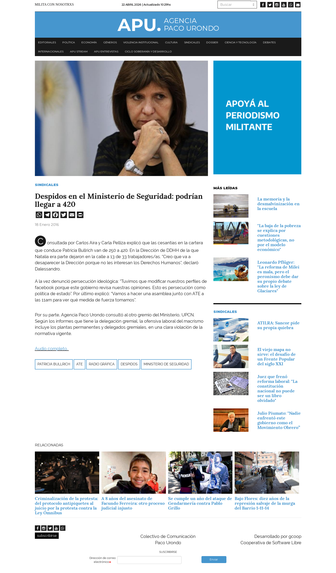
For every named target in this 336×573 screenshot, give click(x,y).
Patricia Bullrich (53, 364)
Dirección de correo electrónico (102, 560)
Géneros (110, 42)
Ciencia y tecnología (240, 42)
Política (68, 42)
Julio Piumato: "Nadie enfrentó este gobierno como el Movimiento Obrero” (279, 420)
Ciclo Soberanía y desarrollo (148, 51)
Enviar (214, 559)
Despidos (129, 364)
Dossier (212, 42)
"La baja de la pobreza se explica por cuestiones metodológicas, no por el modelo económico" (279, 237)
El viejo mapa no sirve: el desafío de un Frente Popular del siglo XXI (276, 357)
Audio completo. (51, 348)
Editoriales (47, 42)
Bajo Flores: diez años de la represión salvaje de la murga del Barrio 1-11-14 (265, 503)
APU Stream (79, 51)
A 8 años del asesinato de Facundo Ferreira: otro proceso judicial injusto (133, 503)
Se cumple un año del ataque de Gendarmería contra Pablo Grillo (200, 503)
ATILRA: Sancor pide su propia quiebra (278, 325)
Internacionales (50, 51)
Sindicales (192, 42)
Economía (89, 42)
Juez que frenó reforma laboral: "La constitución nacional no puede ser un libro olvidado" (277, 388)
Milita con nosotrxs (54, 4)
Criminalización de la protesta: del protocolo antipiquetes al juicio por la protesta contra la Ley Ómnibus (66, 506)
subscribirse (47, 536)
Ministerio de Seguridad (166, 364)
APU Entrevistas (106, 51)
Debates (269, 42)
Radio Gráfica (102, 364)
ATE (79, 364)
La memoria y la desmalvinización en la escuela (278, 203)
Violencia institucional (141, 42)
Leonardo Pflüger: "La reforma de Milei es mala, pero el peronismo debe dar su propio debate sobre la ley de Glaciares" (278, 276)
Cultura (171, 42)
